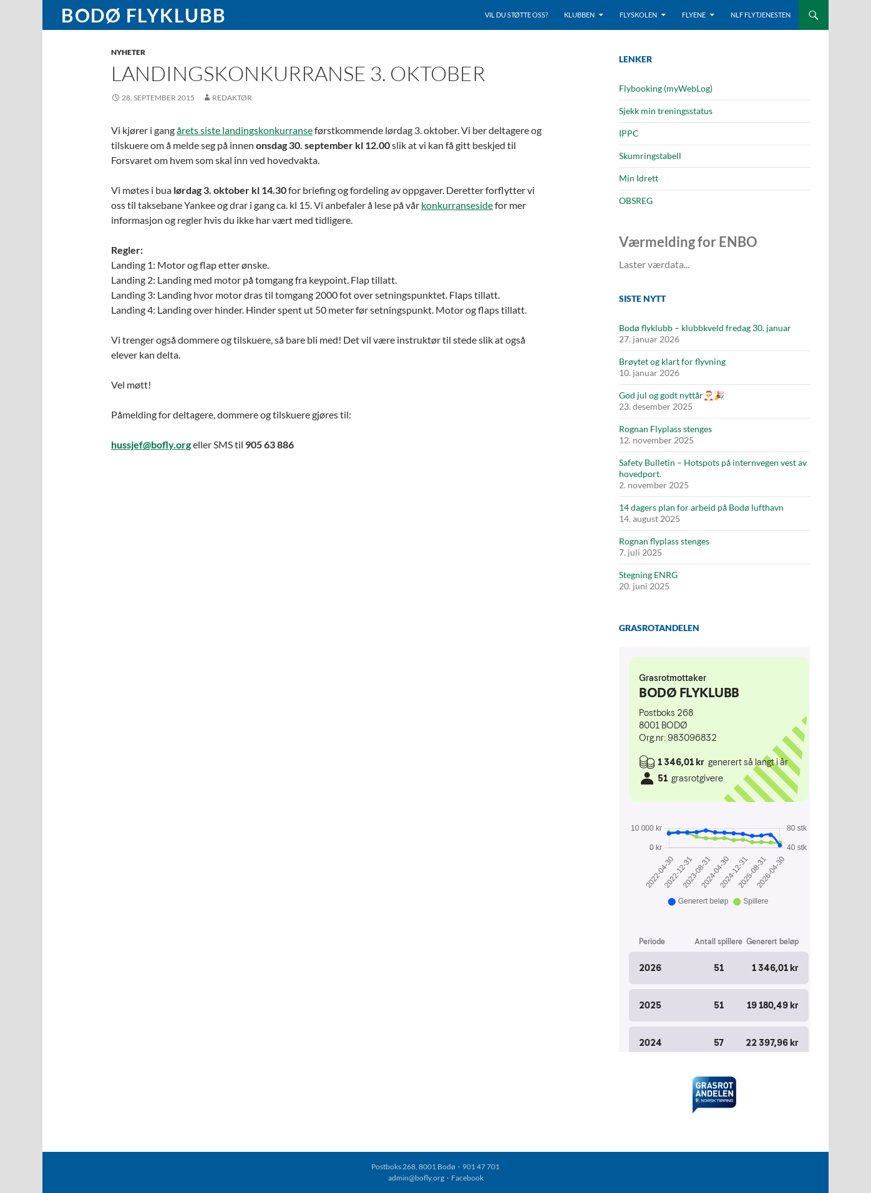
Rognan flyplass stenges (664, 541)
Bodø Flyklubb (143, 15)
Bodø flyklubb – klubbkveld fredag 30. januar (705, 327)
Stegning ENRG (648, 574)
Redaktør (232, 97)
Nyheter (128, 52)
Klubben (579, 15)
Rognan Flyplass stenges (665, 428)
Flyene (694, 15)
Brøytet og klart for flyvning (672, 361)
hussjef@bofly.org (151, 444)
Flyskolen (638, 15)
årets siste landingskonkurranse (245, 130)
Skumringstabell (650, 155)
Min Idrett (638, 178)
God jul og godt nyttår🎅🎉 (671, 395)
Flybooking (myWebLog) (666, 88)
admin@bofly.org (416, 1177)
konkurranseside (457, 205)
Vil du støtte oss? (516, 15)
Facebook (467, 1177)
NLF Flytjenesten (761, 15)
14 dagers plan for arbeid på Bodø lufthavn (701, 507)
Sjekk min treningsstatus (666, 110)
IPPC (629, 133)
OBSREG (636, 200)
